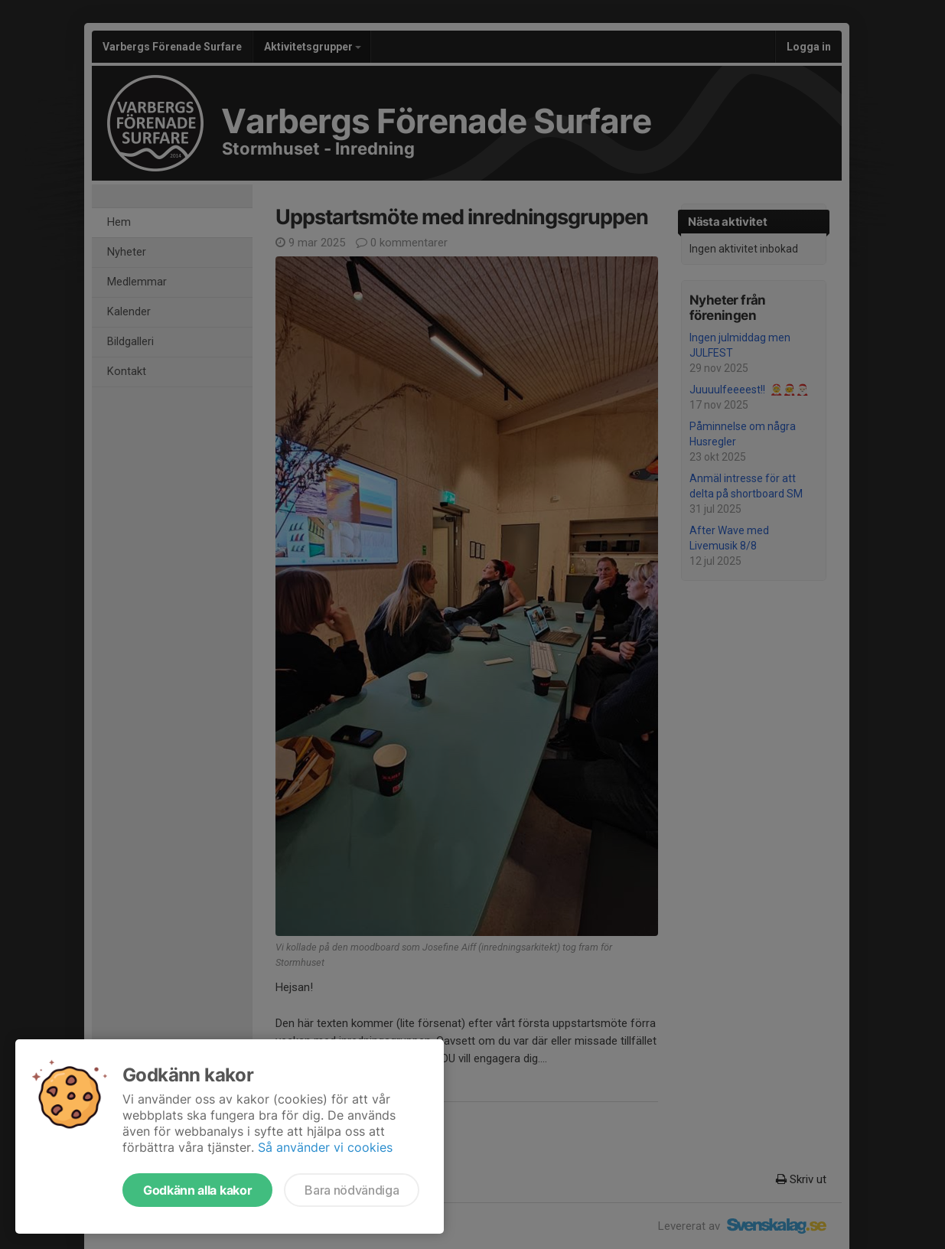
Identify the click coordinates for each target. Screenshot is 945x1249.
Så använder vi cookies (325, 1147)
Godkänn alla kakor (197, 1190)
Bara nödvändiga (352, 1190)
